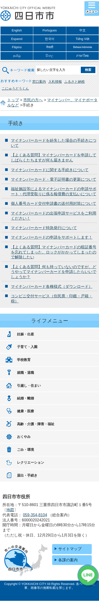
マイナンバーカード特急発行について (44, 228)
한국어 (49, 39)
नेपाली (49, 47)
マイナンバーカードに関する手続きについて (50, 170)
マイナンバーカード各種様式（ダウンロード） (51, 286)
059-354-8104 (35, 515)
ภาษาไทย (82, 55)
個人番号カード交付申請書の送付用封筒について (53, 203)
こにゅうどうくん (15, 88)
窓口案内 (39, 82)
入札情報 (55, 82)
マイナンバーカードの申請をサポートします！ (51, 237)
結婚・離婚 (25, 398)
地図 (10, 510)
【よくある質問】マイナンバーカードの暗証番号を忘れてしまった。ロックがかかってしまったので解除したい (53, 252)
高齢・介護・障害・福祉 (35, 424)
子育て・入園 (27, 347)
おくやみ (24, 437)
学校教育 (24, 360)
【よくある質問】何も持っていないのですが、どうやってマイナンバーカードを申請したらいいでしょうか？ (53, 272)
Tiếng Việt (82, 39)
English (17, 30)
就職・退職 (25, 373)
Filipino (17, 47)
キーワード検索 (18, 67)
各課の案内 (68, 560)
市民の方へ (33, 100)
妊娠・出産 (25, 334)
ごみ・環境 (25, 450)
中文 (82, 30)
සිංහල (49, 55)
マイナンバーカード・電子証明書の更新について (53, 179)
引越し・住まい (29, 385)
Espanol (16, 39)
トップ (13, 100)
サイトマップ (70, 549)
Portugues (49, 30)
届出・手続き (27, 475)
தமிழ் (17, 55)
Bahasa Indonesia (82, 47)
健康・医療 (25, 411)
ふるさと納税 (74, 82)
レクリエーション (30, 462)
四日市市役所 (28, 14)
